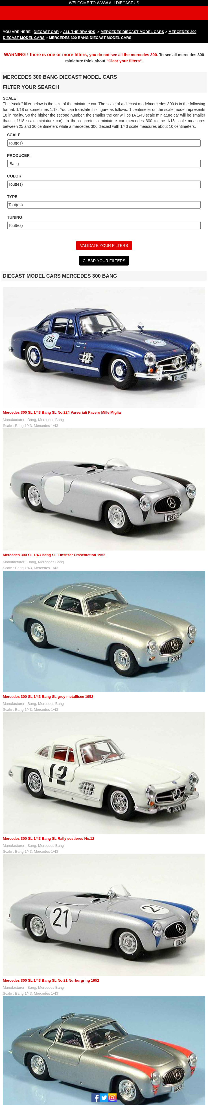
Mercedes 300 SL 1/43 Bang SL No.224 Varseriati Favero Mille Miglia (62, 412)
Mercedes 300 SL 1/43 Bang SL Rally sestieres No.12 (48, 838)
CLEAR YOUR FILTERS (104, 260)
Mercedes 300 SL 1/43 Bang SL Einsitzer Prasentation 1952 (54, 555)
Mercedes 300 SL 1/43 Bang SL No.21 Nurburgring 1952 (51, 980)
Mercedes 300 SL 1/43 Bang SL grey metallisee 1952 (48, 696)
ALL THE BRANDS (79, 32)
